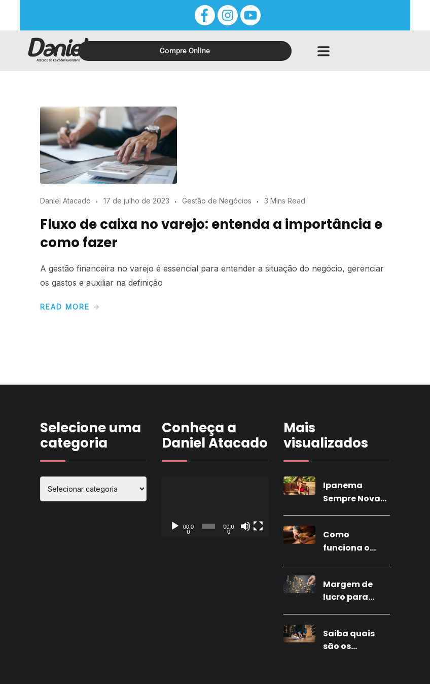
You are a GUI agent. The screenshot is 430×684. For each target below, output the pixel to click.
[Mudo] (245, 526)
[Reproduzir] (175, 526)
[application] (215, 506)
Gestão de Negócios (217, 200)
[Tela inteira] (258, 526)
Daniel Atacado (65, 200)
